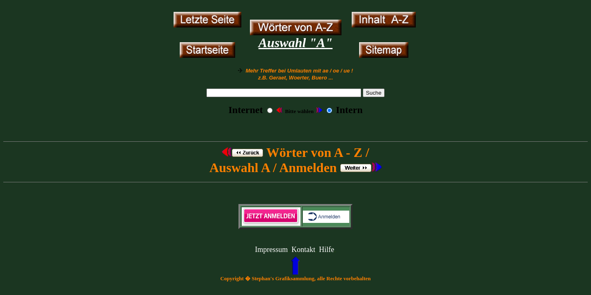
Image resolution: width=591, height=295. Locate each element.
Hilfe (326, 249)
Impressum (271, 249)
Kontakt (303, 249)
